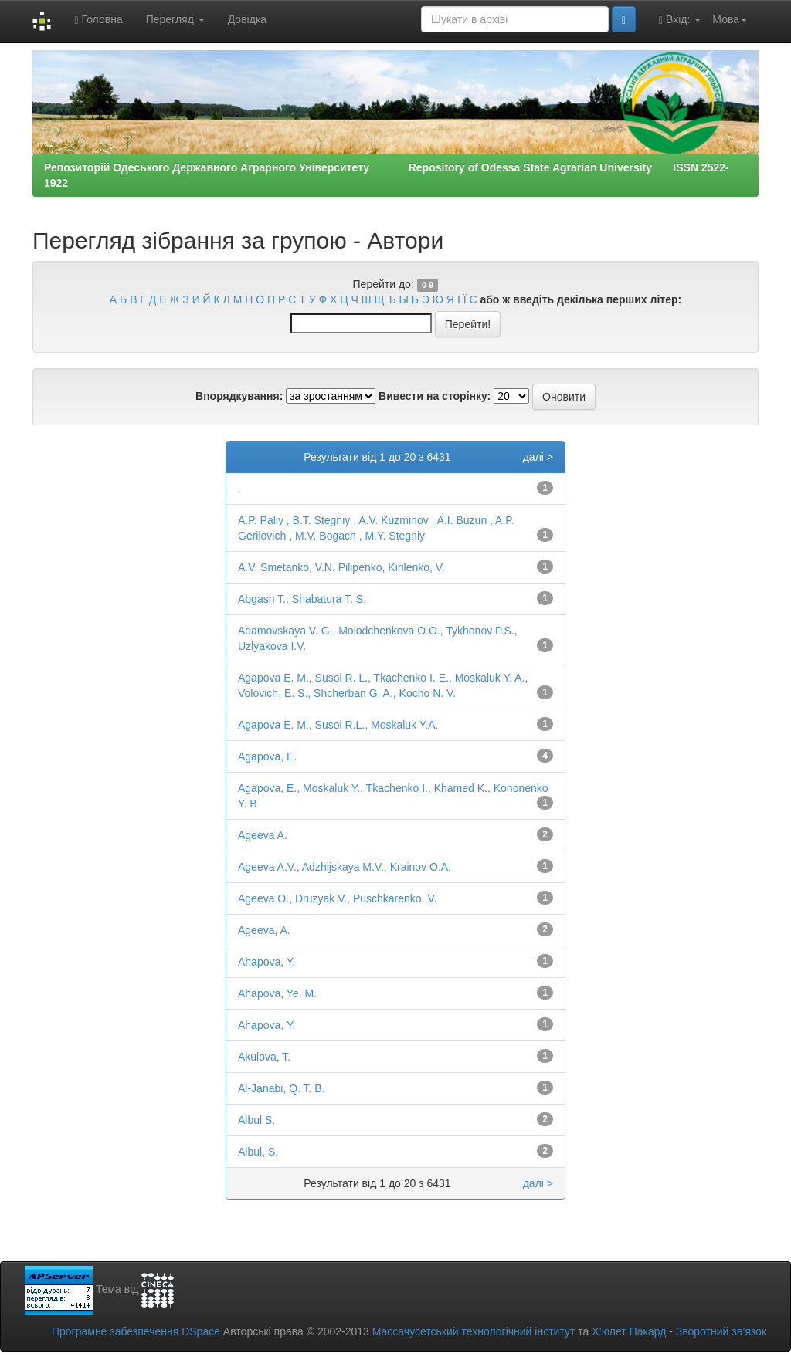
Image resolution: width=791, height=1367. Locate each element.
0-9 (427, 284)
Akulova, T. (264, 1057)
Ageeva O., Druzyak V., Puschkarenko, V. (337, 898)
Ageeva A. (262, 835)
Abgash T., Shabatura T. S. (302, 599)
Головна (98, 19)
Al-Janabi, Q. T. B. (281, 1088)
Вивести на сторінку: (435, 396)
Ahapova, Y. (266, 962)
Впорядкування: (239, 396)
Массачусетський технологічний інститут (473, 1331)
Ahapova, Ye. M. (277, 993)
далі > (538, 457)
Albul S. (256, 1120)
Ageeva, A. (264, 930)
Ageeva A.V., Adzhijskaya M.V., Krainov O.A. (344, 867)
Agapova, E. (267, 756)
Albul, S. (258, 1151)
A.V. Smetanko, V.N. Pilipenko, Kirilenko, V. (341, 567)
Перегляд (175, 19)
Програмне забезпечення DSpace (136, 1331)
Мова (729, 19)
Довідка (247, 19)
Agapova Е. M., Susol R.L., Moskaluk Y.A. (338, 725)
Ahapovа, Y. (266, 1025)
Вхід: (680, 19)
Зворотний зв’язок (721, 1331)
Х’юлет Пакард (629, 1331)
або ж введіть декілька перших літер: (580, 299)
